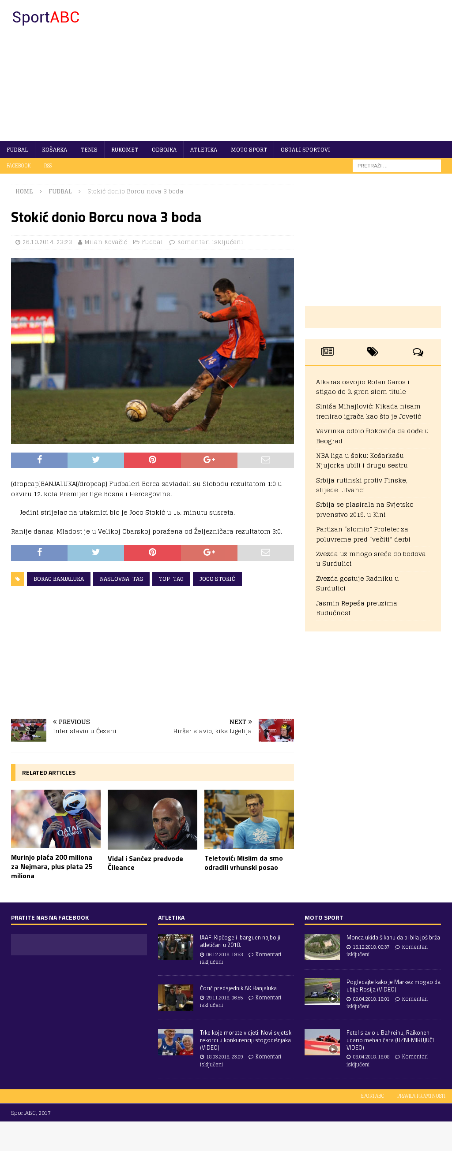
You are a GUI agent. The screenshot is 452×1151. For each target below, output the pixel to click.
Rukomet (124, 149)
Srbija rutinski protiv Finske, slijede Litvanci (361, 485)
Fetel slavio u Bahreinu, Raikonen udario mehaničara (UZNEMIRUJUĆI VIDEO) (390, 1040)
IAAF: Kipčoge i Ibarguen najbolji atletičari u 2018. (240, 941)
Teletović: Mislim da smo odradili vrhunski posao (243, 863)
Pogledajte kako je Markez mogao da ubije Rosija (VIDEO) (394, 985)
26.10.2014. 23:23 (47, 242)
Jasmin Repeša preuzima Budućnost (356, 608)
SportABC (372, 1096)
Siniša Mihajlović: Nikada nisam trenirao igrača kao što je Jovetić (368, 411)
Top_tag (171, 578)
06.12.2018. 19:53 (224, 954)
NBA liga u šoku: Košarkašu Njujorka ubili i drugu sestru (362, 460)
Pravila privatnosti (421, 1096)
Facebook (19, 165)
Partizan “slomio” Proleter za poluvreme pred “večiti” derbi (363, 534)
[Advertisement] (298, 70)
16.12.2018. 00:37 (371, 947)
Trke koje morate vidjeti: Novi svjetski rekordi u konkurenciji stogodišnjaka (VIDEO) (246, 1040)
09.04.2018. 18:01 (371, 999)
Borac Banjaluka (59, 578)
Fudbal (17, 149)
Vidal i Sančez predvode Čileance (145, 863)
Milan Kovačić (105, 242)
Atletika (203, 149)
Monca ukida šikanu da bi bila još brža (393, 937)
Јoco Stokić (217, 578)
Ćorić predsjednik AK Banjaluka (238, 988)
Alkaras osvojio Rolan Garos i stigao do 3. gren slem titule (363, 386)
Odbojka (164, 149)
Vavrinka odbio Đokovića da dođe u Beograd (372, 435)
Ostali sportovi (305, 149)
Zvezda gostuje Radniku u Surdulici (357, 583)
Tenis (89, 149)
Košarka (54, 149)
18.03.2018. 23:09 (224, 1056)
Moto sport (249, 149)
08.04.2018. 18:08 (371, 1056)
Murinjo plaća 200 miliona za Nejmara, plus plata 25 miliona (52, 866)
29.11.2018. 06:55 (224, 997)
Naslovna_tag (121, 578)
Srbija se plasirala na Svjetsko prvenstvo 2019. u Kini (365, 509)
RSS (48, 165)
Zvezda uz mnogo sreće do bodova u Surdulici (371, 558)
